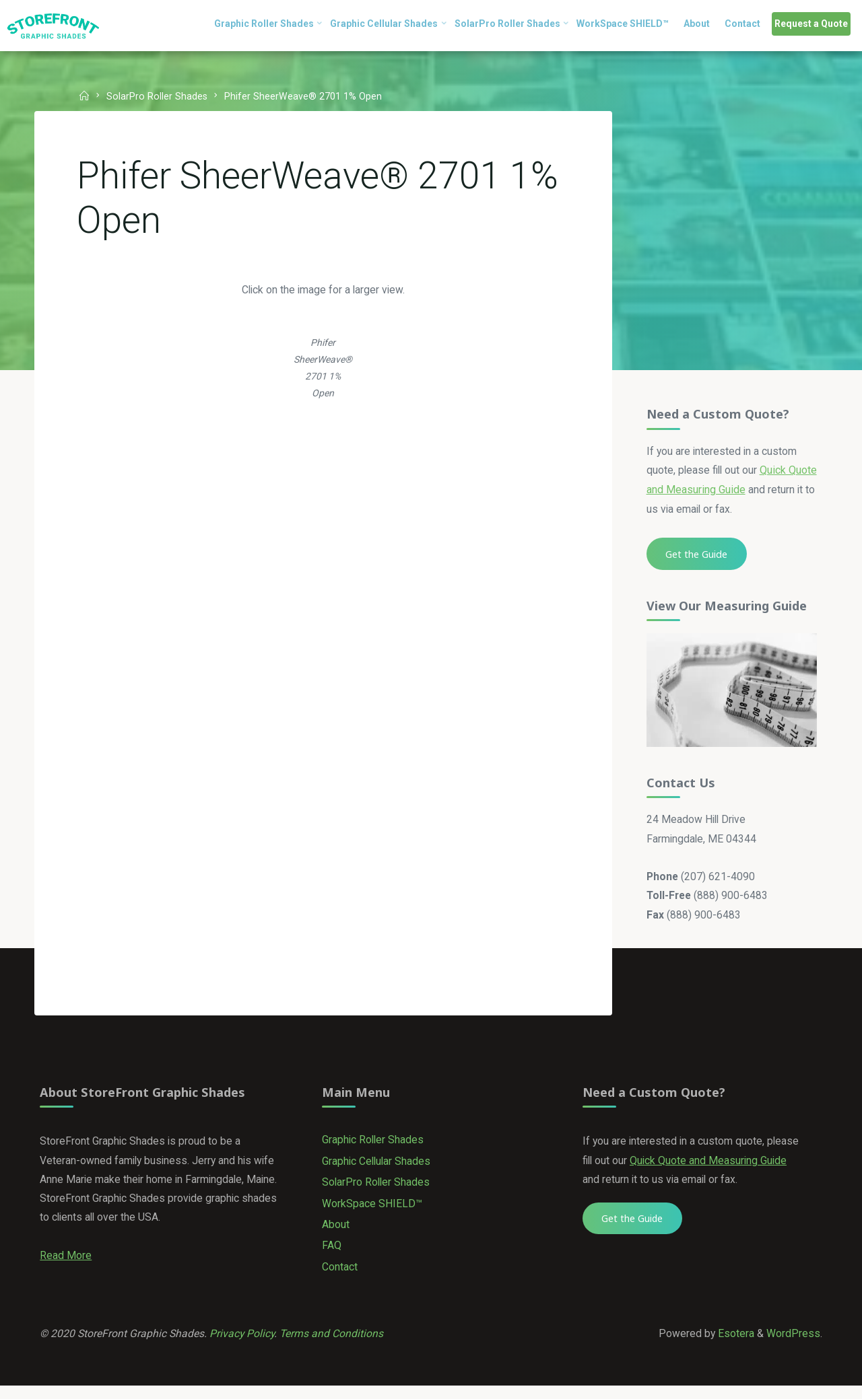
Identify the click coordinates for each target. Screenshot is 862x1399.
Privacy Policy (245, 1345)
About (336, 1234)
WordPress (793, 1345)
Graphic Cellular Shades (378, 1169)
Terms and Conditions (336, 1345)
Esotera (734, 1345)
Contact (340, 1277)
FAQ (332, 1256)
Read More (66, 1266)
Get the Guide (696, 556)
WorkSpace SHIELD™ (373, 1213)
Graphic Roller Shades (374, 1148)
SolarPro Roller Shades (158, 96)
